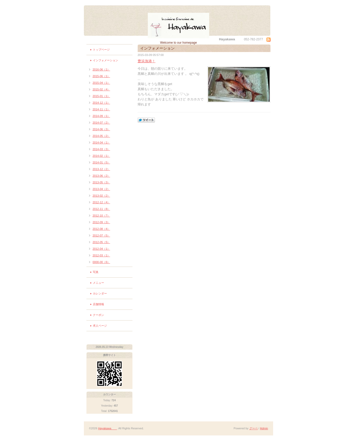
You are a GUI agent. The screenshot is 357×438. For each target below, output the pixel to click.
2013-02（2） (101, 195)
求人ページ (100, 325)
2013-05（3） (101, 182)
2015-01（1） (101, 96)
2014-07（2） (101, 122)
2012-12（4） (101, 202)
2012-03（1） (101, 255)
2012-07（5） (101, 235)
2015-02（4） (101, 89)
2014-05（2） (101, 135)
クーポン (98, 314)
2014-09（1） (101, 115)
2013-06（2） (101, 175)
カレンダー (100, 293)
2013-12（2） (101, 169)
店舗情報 (98, 304)
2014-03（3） (101, 149)
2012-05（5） (101, 242)
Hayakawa (107, 428)
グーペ (253, 428)
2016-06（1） (101, 69)
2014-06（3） (101, 129)
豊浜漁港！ (146, 61)
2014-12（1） (101, 102)
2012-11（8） (101, 208)
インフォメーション (105, 60)
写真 (95, 272)
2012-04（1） (101, 248)
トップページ (101, 49)
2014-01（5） (101, 162)
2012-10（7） (101, 215)
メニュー (98, 282)
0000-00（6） (101, 262)
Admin (264, 428)
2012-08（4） (101, 228)
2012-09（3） (101, 222)
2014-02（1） (101, 155)
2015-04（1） (101, 82)
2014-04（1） (101, 142)
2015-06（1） (101, 76)
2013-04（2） (101, 189)
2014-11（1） (101, 109)
